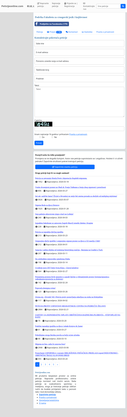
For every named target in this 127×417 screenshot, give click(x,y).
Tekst (37, 85)
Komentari (72, 32)
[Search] (108, 6)
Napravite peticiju (43, 4)
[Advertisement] (15, 48)
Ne (55, 137)
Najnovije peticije (56, 4)
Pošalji (39, 143)
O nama (42, 403)
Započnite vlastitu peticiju (65, 167)
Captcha (38, 120)
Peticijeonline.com (12, 6)
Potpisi (54, 32)
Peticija (40, 32)
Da (43, 137)
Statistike (87, 32)
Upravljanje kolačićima (49, 400)
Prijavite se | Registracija (71, 4)
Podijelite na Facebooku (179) (51, 24)
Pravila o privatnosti (105, 32)
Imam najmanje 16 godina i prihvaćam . (61, 134)
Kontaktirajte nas (89, 6)
